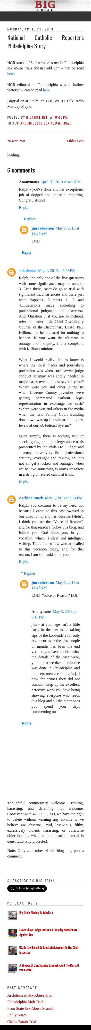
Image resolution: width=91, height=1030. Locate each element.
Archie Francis (31, 498)
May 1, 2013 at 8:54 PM (63, 498)
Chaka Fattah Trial (21, 1022)
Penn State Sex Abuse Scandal (31, 1008)
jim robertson (43, 228)
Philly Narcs (17, 1015)
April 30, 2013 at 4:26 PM (60, 182)
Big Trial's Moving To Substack (36, 912)
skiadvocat (28, 271)
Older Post (75, 141)
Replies (30, 219)
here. (46, 90)
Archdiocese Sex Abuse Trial (45, 122)
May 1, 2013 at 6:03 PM (56, 271)
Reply (23, 207)
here (10, 74)
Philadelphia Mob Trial (25, 1002)
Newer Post (16, 141)
